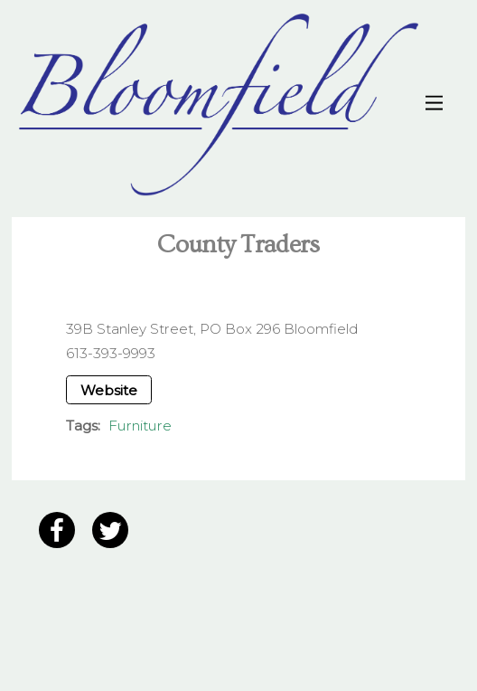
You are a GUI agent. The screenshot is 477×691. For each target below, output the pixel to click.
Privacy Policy (68, 581)
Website (108, 390)
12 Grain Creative (133, 637)
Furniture (140, 425)
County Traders (238, 245)
